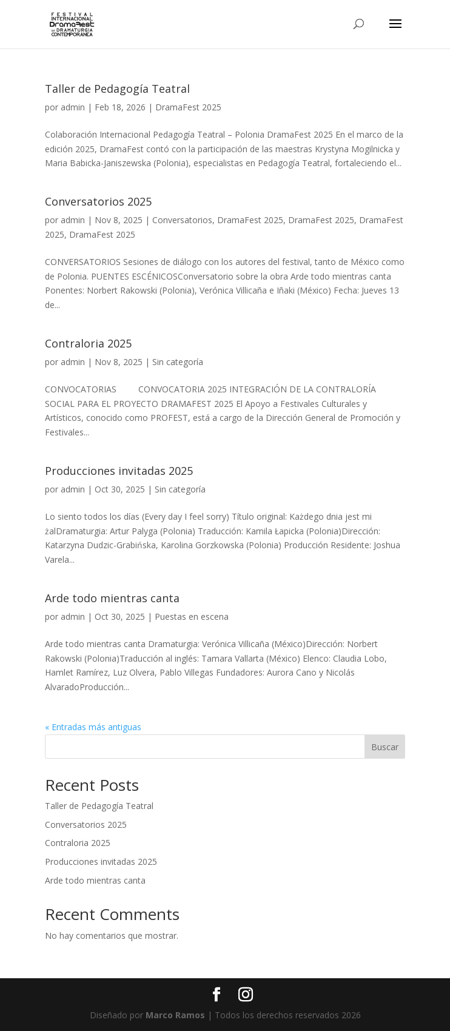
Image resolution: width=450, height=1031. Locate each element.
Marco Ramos (175, 1015)
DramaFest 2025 (188, 107)
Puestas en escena (192, 616)
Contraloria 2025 (88, 343)
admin (73, 107)
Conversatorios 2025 (98, 201)
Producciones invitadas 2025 (119, 470)
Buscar (384, 747)
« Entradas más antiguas (93, 727)
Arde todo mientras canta (112, 598)
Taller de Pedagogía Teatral (117, 88)
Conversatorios (182, 220)
